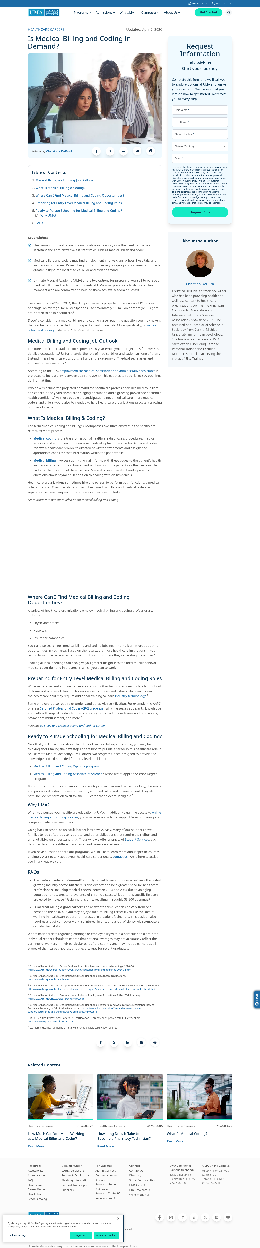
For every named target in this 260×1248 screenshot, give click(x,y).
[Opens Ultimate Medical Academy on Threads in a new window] (194, 1217)
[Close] (118, 1218)
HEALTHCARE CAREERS (46, 29)
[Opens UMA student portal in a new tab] (197, 3)
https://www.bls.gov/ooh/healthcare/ (49, 979)
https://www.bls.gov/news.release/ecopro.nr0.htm (56, 998)
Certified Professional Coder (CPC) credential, (72, 708)
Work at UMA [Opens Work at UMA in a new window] (139, 1195)
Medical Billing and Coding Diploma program (66, 766)
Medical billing (44, 460)
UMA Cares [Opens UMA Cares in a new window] (137, 1185)
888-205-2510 (211, 1183)
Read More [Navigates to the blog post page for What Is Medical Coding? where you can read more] (175, 1141)
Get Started (208, 12)
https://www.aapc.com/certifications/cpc (51, 1021)
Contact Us (136, 1170)
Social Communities (142, 1180)
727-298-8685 (178, 1183)
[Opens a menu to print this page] (150, 151)
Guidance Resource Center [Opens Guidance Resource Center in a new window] (107, 1191)
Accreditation (36, 1175)
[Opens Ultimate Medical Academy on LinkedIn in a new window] (182, 1217)
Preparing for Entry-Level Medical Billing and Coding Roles (79, 203)
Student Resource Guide (105, 1182)
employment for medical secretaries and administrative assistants (107, 371)
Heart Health (36, 1194)
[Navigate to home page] (44, 12)
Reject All (81, 1235)
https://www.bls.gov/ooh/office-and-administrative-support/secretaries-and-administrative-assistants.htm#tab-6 (91, 989)
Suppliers (68, 1190)
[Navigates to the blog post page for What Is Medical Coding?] (199, 1133)
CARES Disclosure (73, 1170)
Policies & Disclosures (75, 1175)
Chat (257, 1000)
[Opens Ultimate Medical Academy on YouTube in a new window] (228, 1217)
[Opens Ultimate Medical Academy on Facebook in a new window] (159, 1217)
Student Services (137, 839)
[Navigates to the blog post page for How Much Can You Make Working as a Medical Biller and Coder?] (60, 1136)
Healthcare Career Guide (36, 1187)
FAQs (39, 223)
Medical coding (45, 438)
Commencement (106, 1175)
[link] (96, 151)
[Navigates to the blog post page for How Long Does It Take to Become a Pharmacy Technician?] (130, 1136)
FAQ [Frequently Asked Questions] (30, 1180)
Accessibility (35, 1170)
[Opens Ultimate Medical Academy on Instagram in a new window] (171, 1217)
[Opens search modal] (228, 12)
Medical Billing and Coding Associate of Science (67, 774)
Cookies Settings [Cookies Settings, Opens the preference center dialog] (17, 1235)
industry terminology (130, 696)
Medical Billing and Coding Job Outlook (64, 180)
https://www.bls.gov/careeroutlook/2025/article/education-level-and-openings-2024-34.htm (79, 969)
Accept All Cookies (106, 1235)
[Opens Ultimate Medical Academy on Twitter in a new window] (205, 1217)
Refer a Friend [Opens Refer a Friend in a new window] (105, 1198)
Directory (135, 1175)
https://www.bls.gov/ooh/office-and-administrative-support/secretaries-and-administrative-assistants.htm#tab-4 (84, 1010)
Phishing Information (75, 1180)
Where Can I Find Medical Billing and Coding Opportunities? (80, 195)
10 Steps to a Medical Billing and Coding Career (72, 725)
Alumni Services (105, 1170)
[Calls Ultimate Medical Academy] (221, 3)
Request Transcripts (74, 1185)
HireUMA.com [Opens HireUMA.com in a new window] (139, 1190)
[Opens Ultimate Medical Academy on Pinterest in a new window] (216, 1217)
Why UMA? (48, 215)
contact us (120, 857)
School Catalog (37, 1199)
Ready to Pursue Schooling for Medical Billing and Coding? (79, 210)
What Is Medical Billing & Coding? (60, 188)
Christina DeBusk (59, 151)
